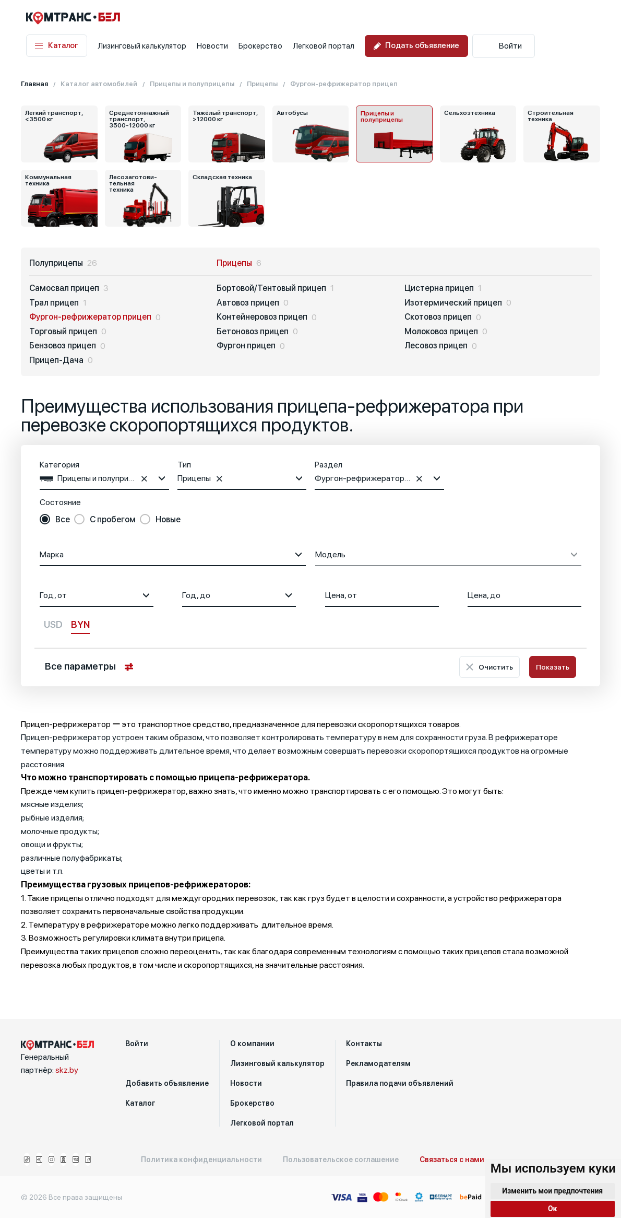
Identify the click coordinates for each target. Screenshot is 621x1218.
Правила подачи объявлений (399, 1083)
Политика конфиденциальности (201, 1159)
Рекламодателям (378, 1063)
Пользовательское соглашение (341, 1159)
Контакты (364, 1043)
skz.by (66, 1070)
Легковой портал (323, 46)
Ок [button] (552, 1208)
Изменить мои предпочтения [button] (552, 1191)
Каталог (56, 46)
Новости (212, 46)
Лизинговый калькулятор (142, 46)
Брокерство (260, 46)
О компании (252, 1043)
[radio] (55, 519)
